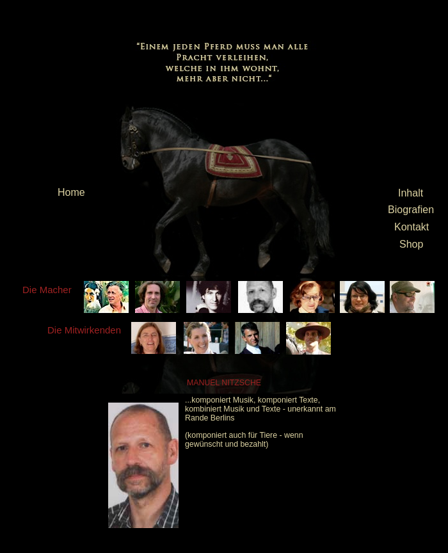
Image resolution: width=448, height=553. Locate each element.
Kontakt (411, 226)
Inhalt (410, 193)
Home (71, 192)
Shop (411, 244)
